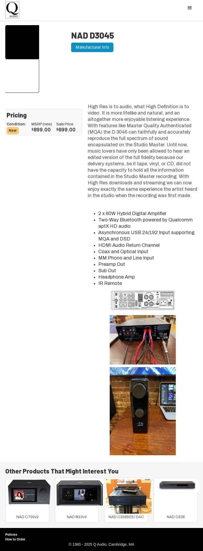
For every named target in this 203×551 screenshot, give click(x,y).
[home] (12, 11)
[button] (190, 8)
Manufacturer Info (92, 47)
